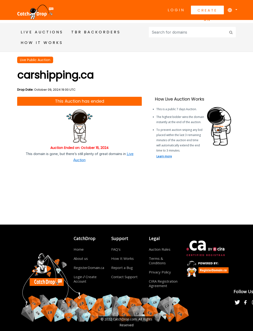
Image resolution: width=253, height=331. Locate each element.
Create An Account (207, 11)
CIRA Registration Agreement (163, 283)
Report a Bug (122, 267)
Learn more (164, 156)
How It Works (122, 258)
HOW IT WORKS (42, 42)
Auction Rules (159, 249)
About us (81, 258)
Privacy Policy (160, 272)
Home (79, 249)
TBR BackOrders (96, 32)
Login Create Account (85, 279)
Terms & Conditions (157, 260)
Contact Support (124, 276)
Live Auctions (42, 32)
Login (176, 10)
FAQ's (116, 249)
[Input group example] (188, 32)
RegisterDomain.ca (89, 267)
